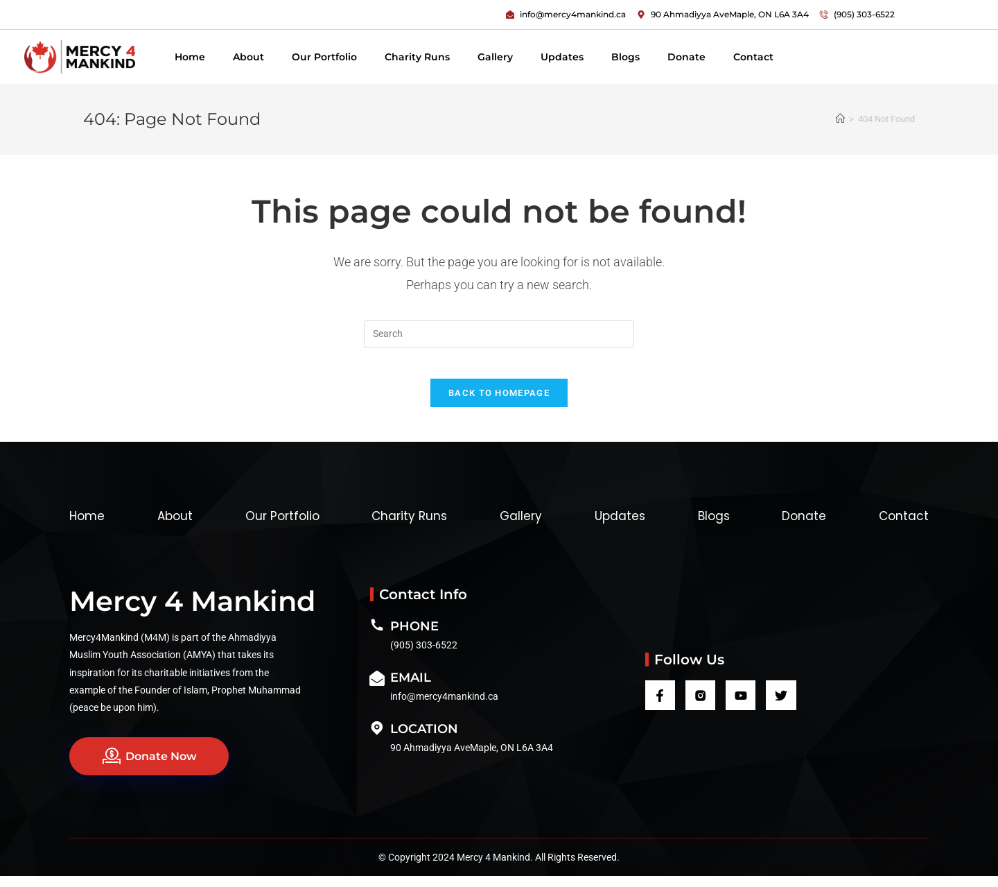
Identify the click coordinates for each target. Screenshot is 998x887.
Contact (753, 57)
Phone (414, 637)
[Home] (840, 119)
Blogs (625, 57)
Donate (686, 57)
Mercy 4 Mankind (192, 612)
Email (410, 688)
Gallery (495, 57)
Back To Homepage (499, 404)
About (248, 57)
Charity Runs (417, 57)
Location (424, 740)
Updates (562, 57)
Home (190, 57)
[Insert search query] (499, 334)
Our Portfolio (324, 57)
